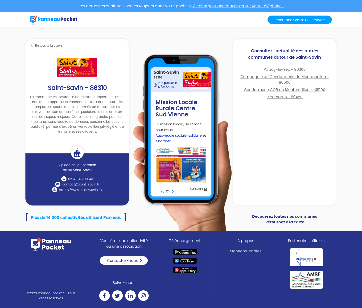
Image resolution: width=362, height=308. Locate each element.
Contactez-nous (124, 261)
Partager (198, 189)
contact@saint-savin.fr (80, 184)
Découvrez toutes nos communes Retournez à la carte (284, 219)
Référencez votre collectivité (300, 20)
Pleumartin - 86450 (285, 97)
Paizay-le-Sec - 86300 (285, 69)
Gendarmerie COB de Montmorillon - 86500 (284, 90)
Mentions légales (245, 251)
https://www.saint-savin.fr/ (81, 190)
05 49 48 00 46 (80, 179)
